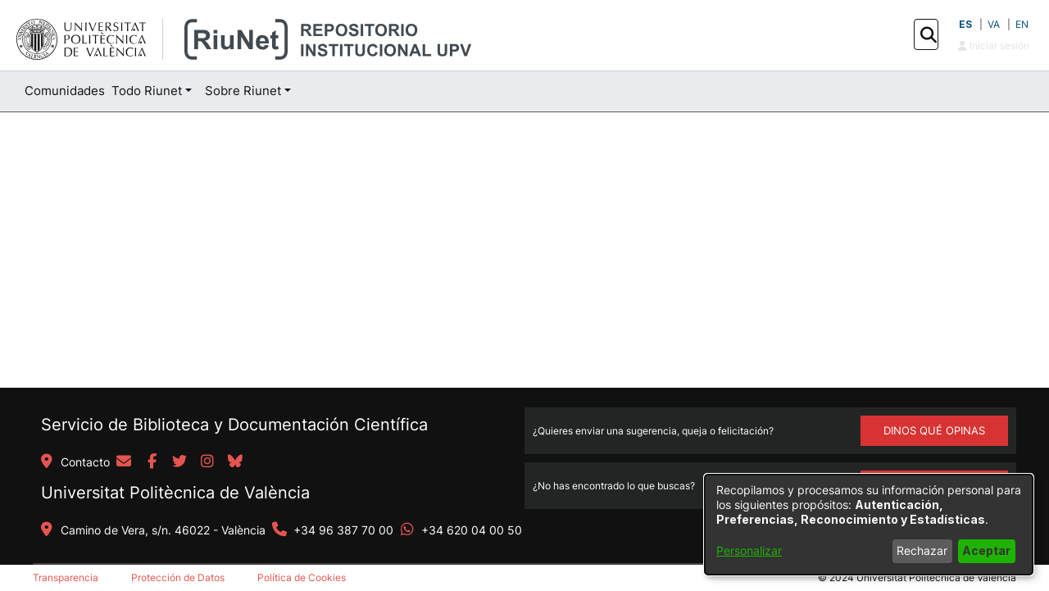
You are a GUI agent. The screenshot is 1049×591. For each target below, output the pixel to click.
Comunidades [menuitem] (65, 90)
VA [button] (994, 24)
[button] (928, 35)
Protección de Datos (178, 577)
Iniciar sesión (993, 45)
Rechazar (922, 550)
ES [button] (965, 24)
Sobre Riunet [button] (243, 90)
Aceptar (986, 550)
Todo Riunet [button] (146, 90)
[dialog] (869, 525)
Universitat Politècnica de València (175, 492)
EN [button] (1022, 24)
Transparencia (65, 577)
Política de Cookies (301, 577)
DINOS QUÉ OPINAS (934, 430)
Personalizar (749, 550)
